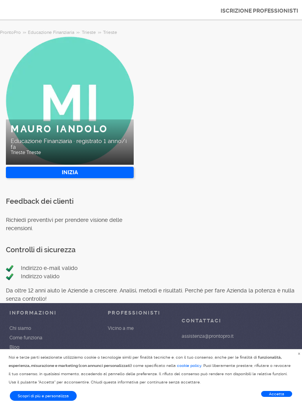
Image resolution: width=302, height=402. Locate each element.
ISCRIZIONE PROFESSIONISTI (259, 10)
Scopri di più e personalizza (43, 396)
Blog (14, 347)
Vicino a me (121, 328)
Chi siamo (20, 328)
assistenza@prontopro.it (208, 336)
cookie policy (189, 365)
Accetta (276, 394)
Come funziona (25, 338)
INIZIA (70, 172)
